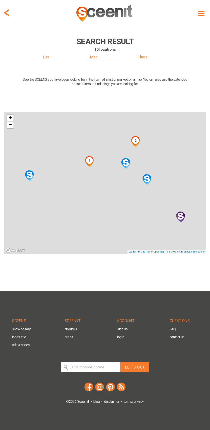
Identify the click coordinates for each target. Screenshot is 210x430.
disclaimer (111, 401)
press (69, 337)
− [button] (10, 125)
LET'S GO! (134, 367)
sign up (122, 329)
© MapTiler (144, 251)
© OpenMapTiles (160, 251)
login (120, 337)
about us (71, 329)
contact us (177, 337)
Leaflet (132, 251)
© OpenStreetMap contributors (187, 251)
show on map (21, 329)
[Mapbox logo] (15, 250)
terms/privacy (134, 401)
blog (96, 401)
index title (19, 337)
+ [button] (10, 118)
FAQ (173, 329)
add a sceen (21, 345)
